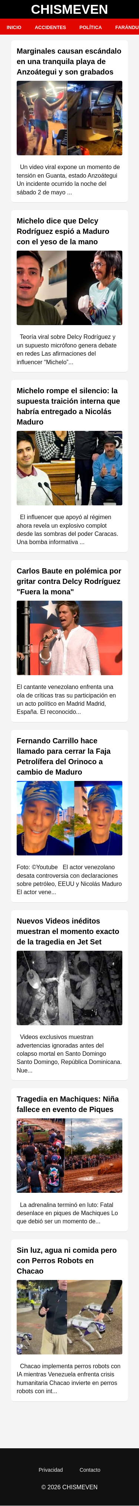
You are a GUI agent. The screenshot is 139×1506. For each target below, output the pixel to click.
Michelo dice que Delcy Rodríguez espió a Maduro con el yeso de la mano (63, 231)
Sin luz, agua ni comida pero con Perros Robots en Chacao (67, 1260)
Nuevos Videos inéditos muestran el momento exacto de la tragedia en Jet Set (68, 931)
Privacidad (51, 1470)
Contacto (90, 1470)
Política (90, 27)
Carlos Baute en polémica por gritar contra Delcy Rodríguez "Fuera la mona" (69, 581)
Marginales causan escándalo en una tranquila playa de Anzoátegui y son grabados (69, 61)
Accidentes (50, 27)
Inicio (14, 27)
